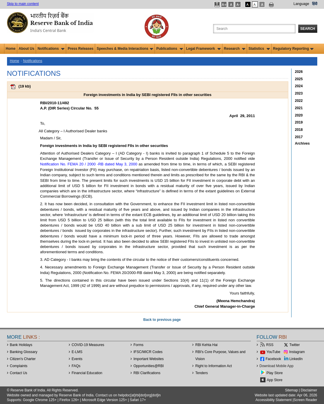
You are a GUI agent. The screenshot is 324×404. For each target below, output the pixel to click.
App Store (274, 380)
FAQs (76, 366)
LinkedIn (296, 359)
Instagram (297, 352)
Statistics (259, 49)
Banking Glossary (23, 352)
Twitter (294, 345)
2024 (299, 86)
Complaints (19, 366)
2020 (299, 115)
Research (234, 49)
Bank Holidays (21, 345)
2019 (299, 122)
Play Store (275, 373)
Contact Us (18, 373)
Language (301, 4)
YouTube (273, 352)
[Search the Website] (254, 28)
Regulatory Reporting (293, 49)
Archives (302, 143)
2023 (299, 93)
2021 (299, 108)
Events (77, 359)
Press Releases (80, 49)
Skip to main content (23, 4)
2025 (299, 79)
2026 (299, 72)
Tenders (201, 373)
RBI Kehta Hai (206, 345)
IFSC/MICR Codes (147, 352)
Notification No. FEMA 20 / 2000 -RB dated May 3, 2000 (88, 164)
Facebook (273, 359)
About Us (26, 49)
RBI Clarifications (146, 373)
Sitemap (291, 390)
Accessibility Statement (274, 400)
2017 (299, 137)
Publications (169, 49)
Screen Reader (305, 400)
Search (307, 29)
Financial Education (87, 373)
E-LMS (77, 352)
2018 (299, 130)
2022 (299, 101)
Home (11, 49)
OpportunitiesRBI (148, 366)
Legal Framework (203, 49)
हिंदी (314, 4)
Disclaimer (309, 390)
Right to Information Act (213, 366)
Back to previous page (162, 320)
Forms (138, 345)
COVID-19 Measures (88, 345)
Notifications (50, 49)
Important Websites (148, 359)
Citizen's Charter (23, 359)
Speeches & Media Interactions (125, 49)
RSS (270, 345)
